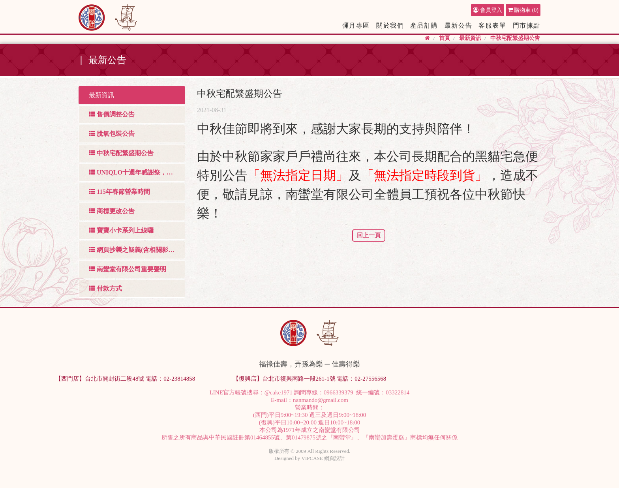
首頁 (444, 38)
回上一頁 (369, 235)
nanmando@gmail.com (320, 400)
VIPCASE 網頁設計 (323, 458)
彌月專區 (356, 25)
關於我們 (390, 25)
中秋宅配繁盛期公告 (515, 38)
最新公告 (458, 25)
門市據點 (526, 25)
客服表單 (492, 25)
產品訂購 (424, 25)
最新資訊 (470, 38)
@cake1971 (278, 392)
